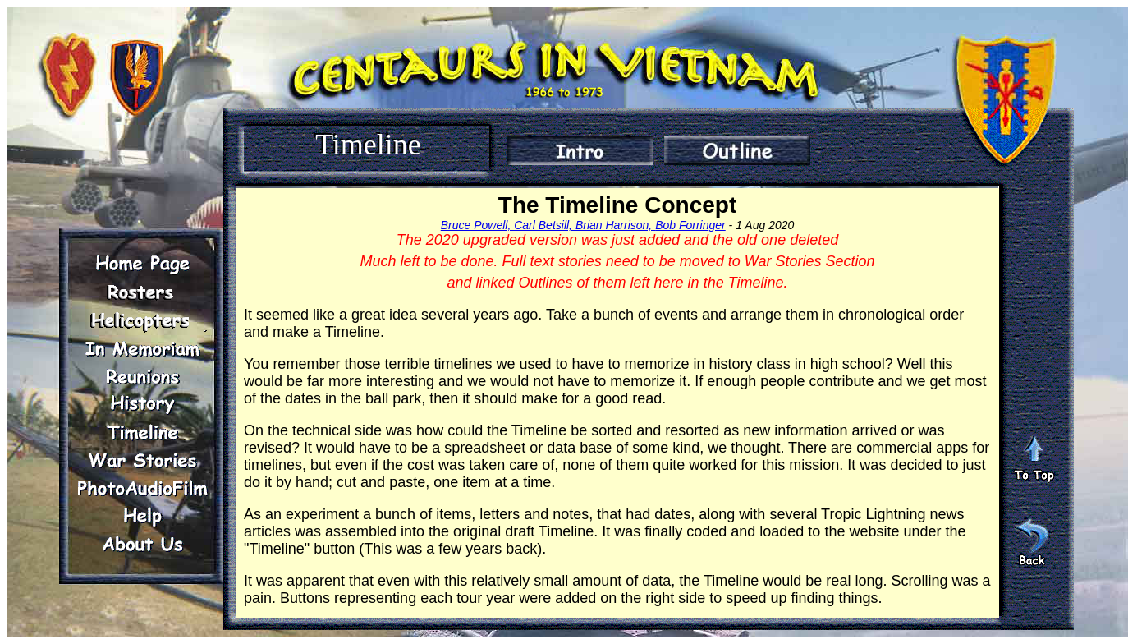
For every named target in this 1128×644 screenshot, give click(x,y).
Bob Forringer (690, 225)
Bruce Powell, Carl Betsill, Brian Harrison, (548, 225)
